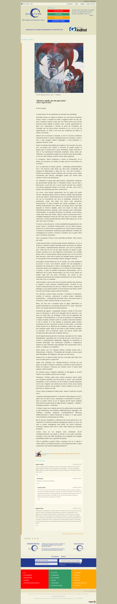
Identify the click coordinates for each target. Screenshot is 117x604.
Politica (30, 39)
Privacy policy (62, 596)
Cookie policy (55, 596)
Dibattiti (77, 580)
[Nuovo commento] (40, 460)
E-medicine (55, 575)
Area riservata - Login (29, 3)
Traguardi (55, 583)
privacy (77, 563)
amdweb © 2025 (92, 591)
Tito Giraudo (45, 453)
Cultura (54, 572)
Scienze (26, 580)
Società (76, 578)
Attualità (77, 585)
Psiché (53, 580)
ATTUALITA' (24, 39)
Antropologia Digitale (31, 583)
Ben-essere (55, 578)
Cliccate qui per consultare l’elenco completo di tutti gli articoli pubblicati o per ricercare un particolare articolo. (53, 545)
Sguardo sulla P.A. (80, 583)
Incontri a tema (56, 585)
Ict (24, 572)
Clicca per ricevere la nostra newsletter (70, 561)
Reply (37, 474)
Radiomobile (27, 575)
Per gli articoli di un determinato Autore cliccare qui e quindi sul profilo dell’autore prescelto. (53, 549)
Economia (77, 572)
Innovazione (27, 578)
